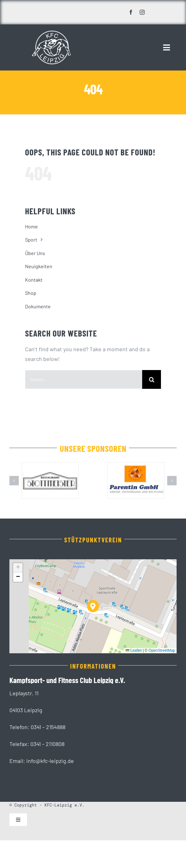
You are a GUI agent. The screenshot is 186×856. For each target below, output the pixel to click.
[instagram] (142, 12)
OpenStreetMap (161, 650)
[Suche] (151, 379)
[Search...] (83, 379)
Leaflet (134, 650)
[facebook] (130, 12)
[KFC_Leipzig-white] (51, 33)
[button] (14, 480)
